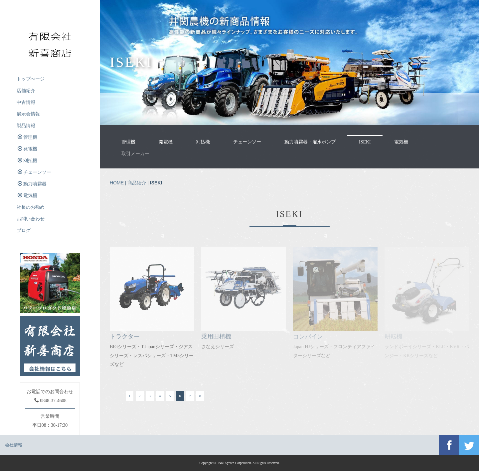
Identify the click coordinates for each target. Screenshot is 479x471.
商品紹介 (136, 182)
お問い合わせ (31, 218)
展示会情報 (28, 114)
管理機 (128, 141)
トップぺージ (31, 79)
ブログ (24, 230)
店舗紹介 (26, 90)
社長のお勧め (31, 207)
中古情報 (26, 102)
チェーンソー (247, 141)
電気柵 (401, 141)
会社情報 (13, 444)
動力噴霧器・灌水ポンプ (310, 141)
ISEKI (365, 141)
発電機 (166, 141)
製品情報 (26, 125)
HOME (117, 182)
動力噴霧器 (32, 183)
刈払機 (203, 141)
